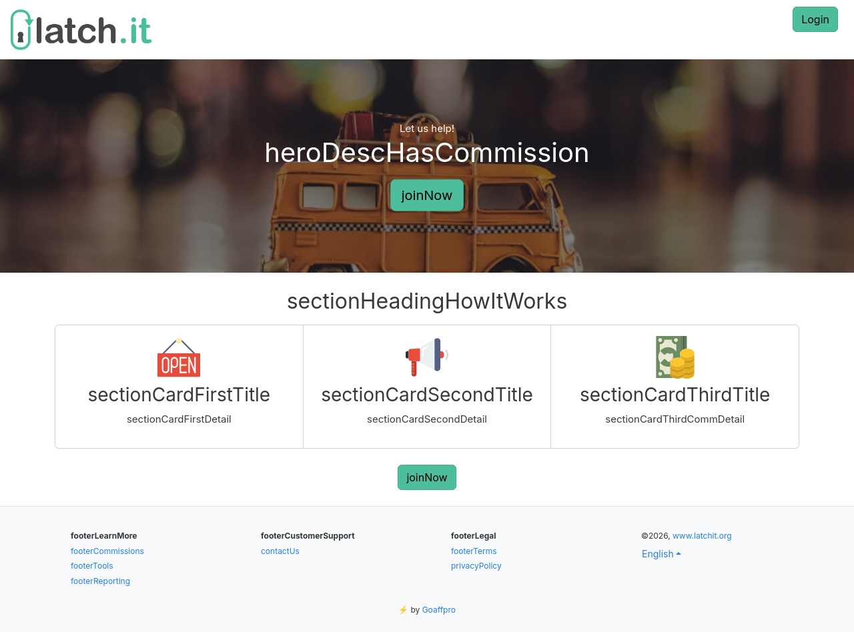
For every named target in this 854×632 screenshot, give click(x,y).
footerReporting (100, 581)
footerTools (92, 566)
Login (815, 19)
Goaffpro (439, 610)
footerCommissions (107, 551)
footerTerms (473, 551)
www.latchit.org (702, 536)
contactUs (280, 551)
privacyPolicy (476, 566)
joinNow (427, 195)
